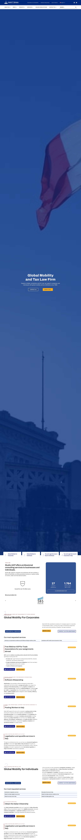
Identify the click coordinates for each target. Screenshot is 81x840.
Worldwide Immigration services (11, 792)
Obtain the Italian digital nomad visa (12, 794)
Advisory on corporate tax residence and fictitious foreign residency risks (20, 640)
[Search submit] (76, 7)
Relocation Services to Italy (47, 792)
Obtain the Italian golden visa (48, 796)
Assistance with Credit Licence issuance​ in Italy (52, 640)
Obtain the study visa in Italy (10, 796)
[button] (62, 2)
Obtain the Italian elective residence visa (50, 794)
